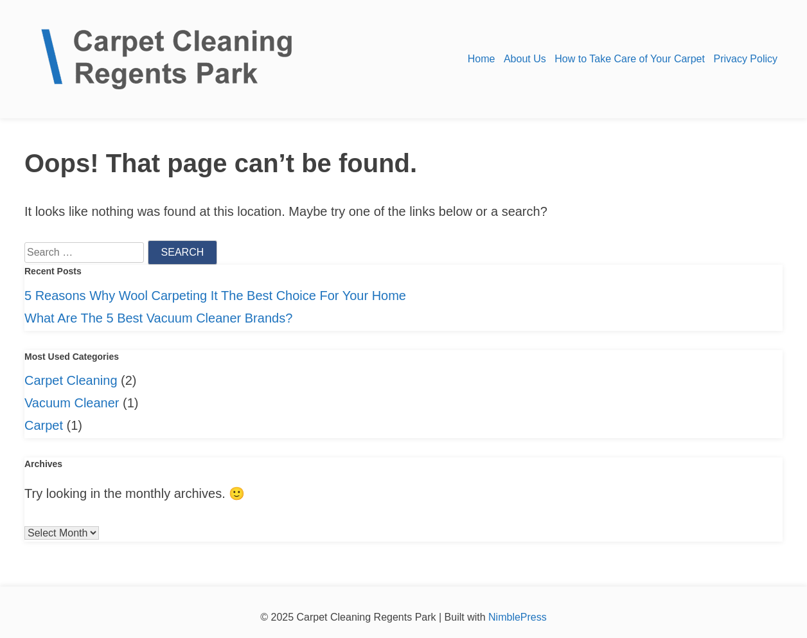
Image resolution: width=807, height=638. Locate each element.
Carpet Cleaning (71, 380)
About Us (525, 58)
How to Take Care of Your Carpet (629, 58)
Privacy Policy (745, 58)
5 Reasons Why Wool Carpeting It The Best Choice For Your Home (215, 295)
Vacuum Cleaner (71, 403)
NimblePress (516, 617)
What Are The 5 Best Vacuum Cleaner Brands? (158, 318)
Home (481, 58)
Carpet (43, 425)
